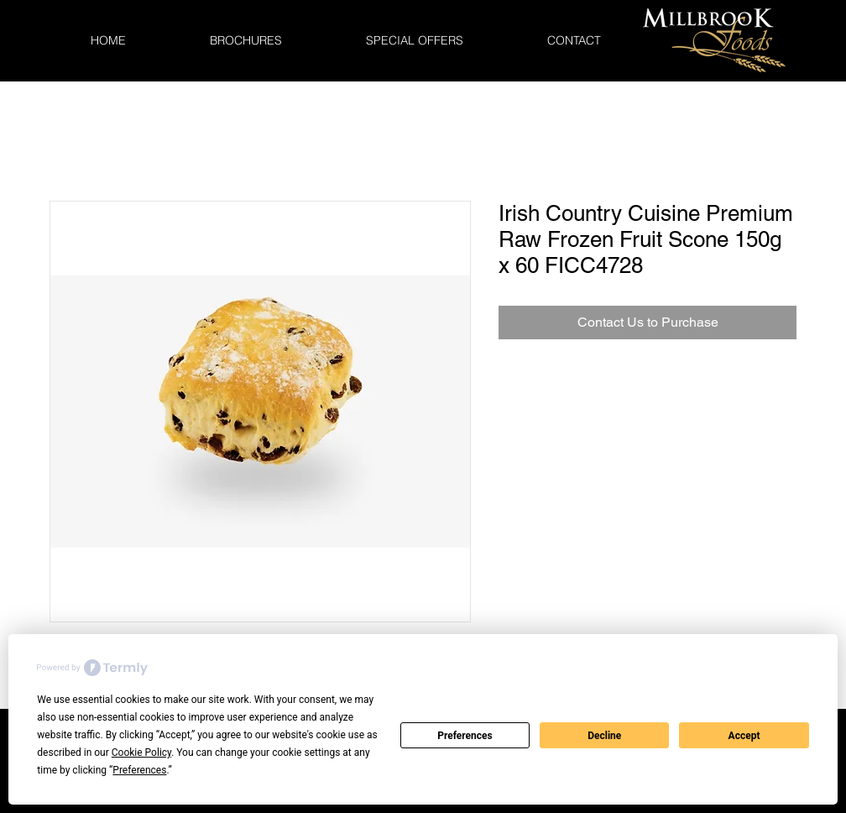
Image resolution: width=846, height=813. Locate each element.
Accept (744, 736)
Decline (604, 736)
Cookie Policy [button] (141, 752)
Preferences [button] (139, 770)
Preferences (465, 736)
